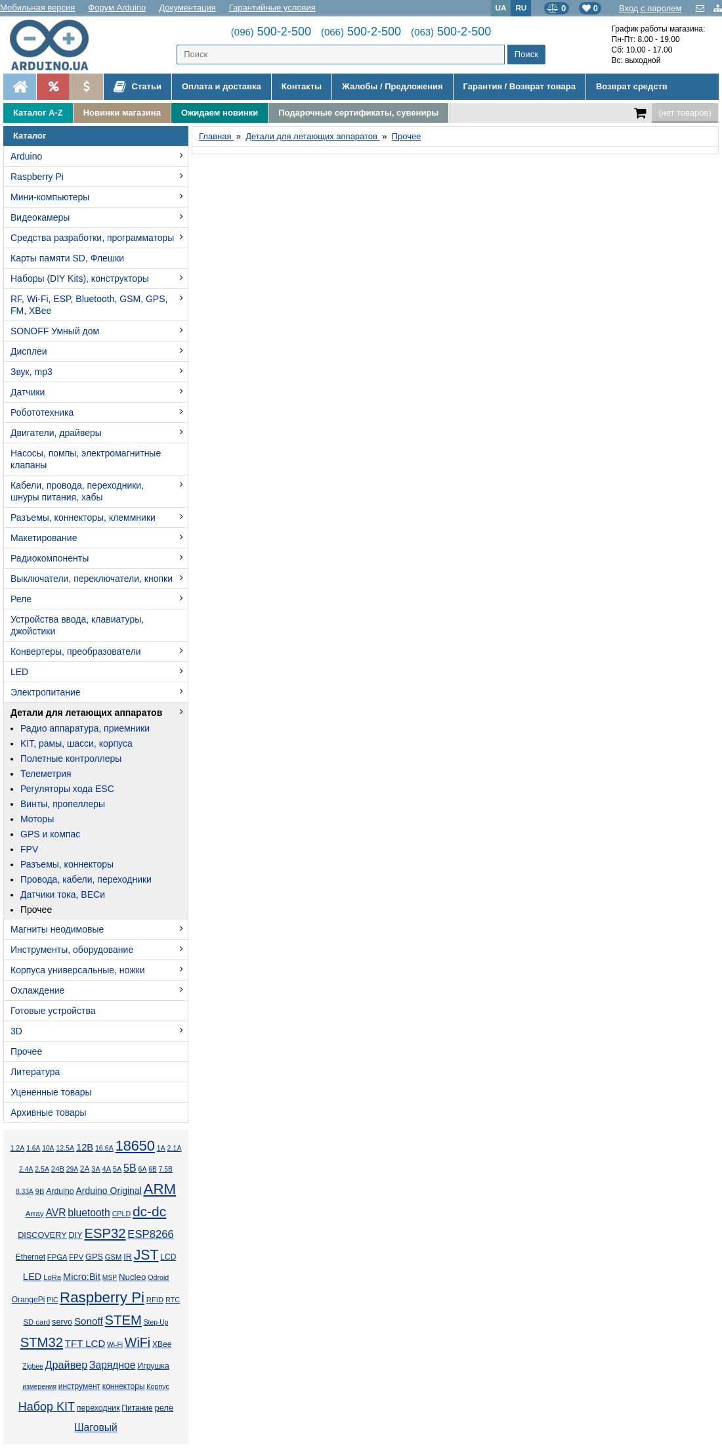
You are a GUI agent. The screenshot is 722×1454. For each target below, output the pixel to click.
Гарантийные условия (272, 7)
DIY (75, 1235)
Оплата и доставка (221, 86)
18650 (135, 1145)
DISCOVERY (42, 1235)
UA (501, 7)
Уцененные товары (51, 1092)
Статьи (137, 86)
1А (161, 1148)
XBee (161, 1344)
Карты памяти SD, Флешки (67, 258)
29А (72, 1169)
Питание (136, 1408)
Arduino (26, 156)
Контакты (302, 86)
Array (35, 1213)
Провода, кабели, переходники (86, 879)
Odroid (158, 1277)
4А (106, 1169)
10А (48, 1148)
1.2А (17, 1148)
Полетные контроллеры (70, 758)
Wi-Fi (115, 1344)
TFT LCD (85, 1343)
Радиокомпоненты (50, 558)
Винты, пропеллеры (62, 804)
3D (16, 1031)
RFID (154, 1300)
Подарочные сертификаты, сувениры (358, 113)
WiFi (137, 1342)
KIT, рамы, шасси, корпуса (76, 743)
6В (152, 1169)
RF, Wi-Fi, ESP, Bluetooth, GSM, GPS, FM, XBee (89, 305)
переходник (98, 1408)
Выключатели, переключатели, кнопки (92, 578)
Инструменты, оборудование (72, 949)
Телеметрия (46, 773)
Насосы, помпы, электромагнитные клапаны (86, 459)
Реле (21, 599)
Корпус (157, 1386)
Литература (35, 1072)
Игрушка (153, 1366)
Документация (187, 7)
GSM (113, 1257)
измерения (39, 1386)
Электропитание (46, 692)
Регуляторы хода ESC (67, 788)
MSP (109, 1277)
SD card (36, 1322)
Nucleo (132, 1277)
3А (95, 1169)
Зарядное (112, 1365)
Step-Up (156, 1322)
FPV (29, 849)
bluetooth (89, 1212)
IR (127, 1257)
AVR (55, 1212)
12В (84, 1147)
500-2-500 (271, 31)
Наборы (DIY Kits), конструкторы (80, 278)
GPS (94, 1257)
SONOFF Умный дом (55, 331)
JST (146, 1255)
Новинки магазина (122, 113)
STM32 (41, 1342)
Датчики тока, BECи (62, 894)
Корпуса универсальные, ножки (78, 970)
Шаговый (95, 1427)
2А (85, 1169)
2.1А (174, 1148)
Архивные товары (49, 1112)
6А (142, 1169)
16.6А (104, 1148)
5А (117, 1169)
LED (19, 672)
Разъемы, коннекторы (67, 864)
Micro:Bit (81, 1276)
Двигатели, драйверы (56, 433)
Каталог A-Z (38, 113)
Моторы (37, 819)
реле (163, 1408)
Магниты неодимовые (57, 929)
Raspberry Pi (37, 176)
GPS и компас (50, 834)
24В (57, 1169)
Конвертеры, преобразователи (76, 651)
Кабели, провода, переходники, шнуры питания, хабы (77, 491)
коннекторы (123, 1386)
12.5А (65, 1148)
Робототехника (42, 412)
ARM (160, 1189)
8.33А (24, 1191)
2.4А (26, 1169)
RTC (172, 1300)
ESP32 (104, 1233)
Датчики (28, 392)
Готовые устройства (53, 1010)
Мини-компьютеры (50, 197)
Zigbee (32, 1366)
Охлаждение (37, 990)
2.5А (42, 1169)
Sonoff (88, 1321)
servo (62, 1322)
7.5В (166, 1169)
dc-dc (149, 1211)
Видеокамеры (40, 217)
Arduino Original (108, 1190)
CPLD (121, 1214)
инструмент (79, 1386)
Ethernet (30, 1257)
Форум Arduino (117, 7)
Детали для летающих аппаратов (86, 712)
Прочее (36, 909)
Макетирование (44, 538)
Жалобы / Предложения (392, 86)
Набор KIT (46, 1406)
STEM (123, 1320)
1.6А (33, 1148)
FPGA (57, 1257)
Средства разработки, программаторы (92, 237)
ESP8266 (150, 1234)
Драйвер (66, 1365)
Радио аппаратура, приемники (85, 728)
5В (130, 1168)
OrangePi (28, 1299)
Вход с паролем (650, 8)
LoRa (52, 1277)
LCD (168, 1257)
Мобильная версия (37, 7)
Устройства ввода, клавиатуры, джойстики (77, 625)
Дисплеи (29, 351)
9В (40, 1191)
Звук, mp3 (32, 371)
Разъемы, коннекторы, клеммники (83, 517)
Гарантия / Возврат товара (519, 86)
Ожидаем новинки (219, 113)
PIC (52, 1300)
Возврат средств (632, 86)
